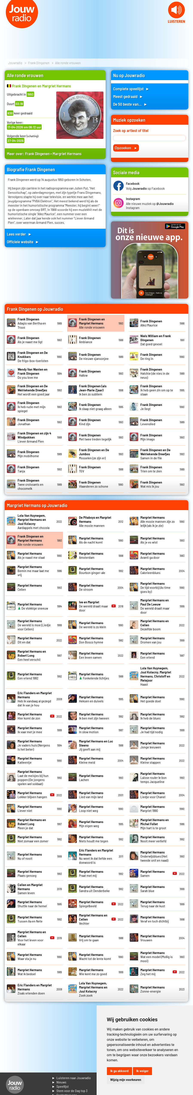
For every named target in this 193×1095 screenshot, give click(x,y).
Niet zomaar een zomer (33, 839)
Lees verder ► (19, 233)
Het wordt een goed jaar (34, 390)
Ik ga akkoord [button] (119, 1071)
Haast (155, 676)
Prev (5, 25)
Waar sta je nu (30, 956)
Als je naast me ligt (30, 340)
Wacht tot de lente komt (95, 956)
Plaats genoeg (30, 873)
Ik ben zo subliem (92, 390)
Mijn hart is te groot (154, 824)
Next (187, 25)
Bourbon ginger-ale (92, 570)
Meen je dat (32, 824)
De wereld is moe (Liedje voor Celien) (34, 625)
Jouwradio (15, 63)
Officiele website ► (23, 241)
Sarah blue (152, 889)
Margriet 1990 (152, 808)
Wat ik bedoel (30, 972)
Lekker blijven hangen (32, 795)
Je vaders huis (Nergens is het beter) (34, 745)
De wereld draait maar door (93, 606)
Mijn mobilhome (28, 454)
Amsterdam (91, 555)
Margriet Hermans (67, 153)
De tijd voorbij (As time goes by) (155, 587)
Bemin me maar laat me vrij (33, 571)
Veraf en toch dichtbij (154, 919)
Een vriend (152, 655)
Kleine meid (91, 760)
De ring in (151, 356)
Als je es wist (152, 540)
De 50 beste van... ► (130, 104)
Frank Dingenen (38, 63)
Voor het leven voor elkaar (32, 938)
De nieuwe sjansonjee (94, 356)
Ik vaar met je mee (30, 730)
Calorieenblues (152, 570)
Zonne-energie (152, 989)
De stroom (91, 587)
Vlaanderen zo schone (93, 484)
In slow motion (91, 730)
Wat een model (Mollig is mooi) (156, 957)
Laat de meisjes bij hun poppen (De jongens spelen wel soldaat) (33, 777)
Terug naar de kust (152, 904)
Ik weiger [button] (142, 1071)
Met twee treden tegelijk (95, 437)
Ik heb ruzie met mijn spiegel (32, 407)
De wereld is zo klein (92, 625)
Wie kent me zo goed (93, 972)
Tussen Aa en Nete (30, 919)
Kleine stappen (152, 760)
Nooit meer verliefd (153, 839)
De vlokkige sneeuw (33, 606)
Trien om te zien (151, 469)
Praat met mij (91, 873)
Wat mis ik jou (151, 484)
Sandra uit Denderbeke (94, 889)
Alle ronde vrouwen (92, 323)
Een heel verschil (32, 655)
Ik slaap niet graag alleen (95, 407)
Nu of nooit (30, 856)
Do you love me (32, 373)
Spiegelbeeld (91, 904)
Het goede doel (152, 699)
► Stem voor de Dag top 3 (69, 1091)
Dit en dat (30, 640)
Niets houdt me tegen (93, 839)
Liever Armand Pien (34, 437)
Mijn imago (151, 437)
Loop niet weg (91, 808)
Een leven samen (91, 655)
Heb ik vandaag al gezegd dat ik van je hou (35, 699)
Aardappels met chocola (33, 521)
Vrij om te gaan (91, 938)
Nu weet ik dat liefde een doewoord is (96, 856)
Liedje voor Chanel (152, 795)
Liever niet (30, 808)
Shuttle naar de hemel (32, 904)
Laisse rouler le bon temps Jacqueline (153, 777)
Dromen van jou (152, 640)
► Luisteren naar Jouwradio (71, 1078)
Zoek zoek (93, 989)
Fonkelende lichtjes (94, 676)
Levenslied (151, 422)
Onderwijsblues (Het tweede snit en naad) (154, 856)
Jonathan (28, 422)
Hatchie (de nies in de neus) (154, 373)
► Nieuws (59, 1082)
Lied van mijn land (91, 795)
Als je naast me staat (31, 555)
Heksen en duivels (91, 699)
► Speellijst (60, 1086)
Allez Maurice (151, 323)
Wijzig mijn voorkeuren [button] (125, 1079)
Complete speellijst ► (131, 88)
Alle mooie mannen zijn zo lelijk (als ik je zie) (157, 521)
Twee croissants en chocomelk (30, 484)
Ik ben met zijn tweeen (94, 716)
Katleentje (30, 760)
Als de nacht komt (91, 540)
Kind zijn (90, 422)
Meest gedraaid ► (128, 96)
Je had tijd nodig (152, 730)
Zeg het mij (152, 972)
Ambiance (90, 340)
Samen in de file (155, 454)
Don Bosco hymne (91, 640)
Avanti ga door (152, 555)
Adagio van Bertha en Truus (32, 323)
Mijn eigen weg (91, 824)
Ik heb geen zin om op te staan (156, 390)
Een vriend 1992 (30, 676)
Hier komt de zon (30, 716)
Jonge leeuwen (152, 745)
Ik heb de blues (152, 716)
